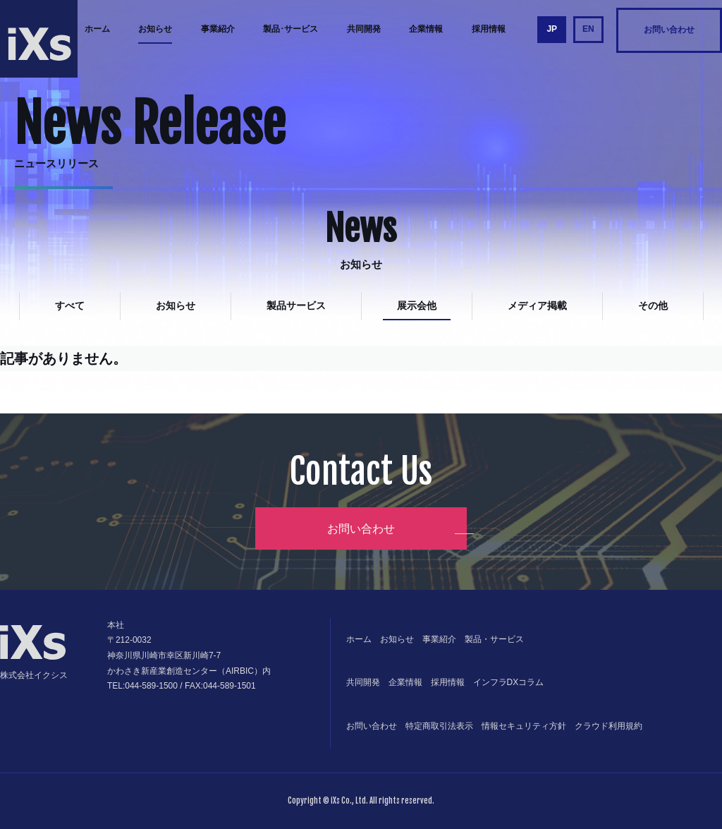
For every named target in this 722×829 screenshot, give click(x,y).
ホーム (97, 29)
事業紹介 (218, 29)
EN (588, 29)
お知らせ (155, 29)
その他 (653, 305)
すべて (70, 305)
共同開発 (364, 29)
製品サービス (296, 305)
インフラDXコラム (508, 682)
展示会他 (416, 305)
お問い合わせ (669, 30)
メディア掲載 (537, 305)
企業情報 (426, 29)
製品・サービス (494, 639)
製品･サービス (290, 29)
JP (551, 29)
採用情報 (489, 29)
